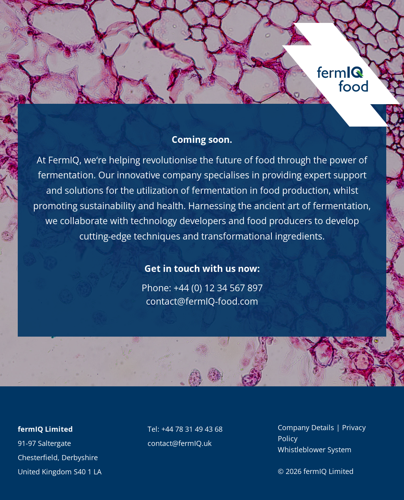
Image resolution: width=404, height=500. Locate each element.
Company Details (306, 427)
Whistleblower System (315, 449)
